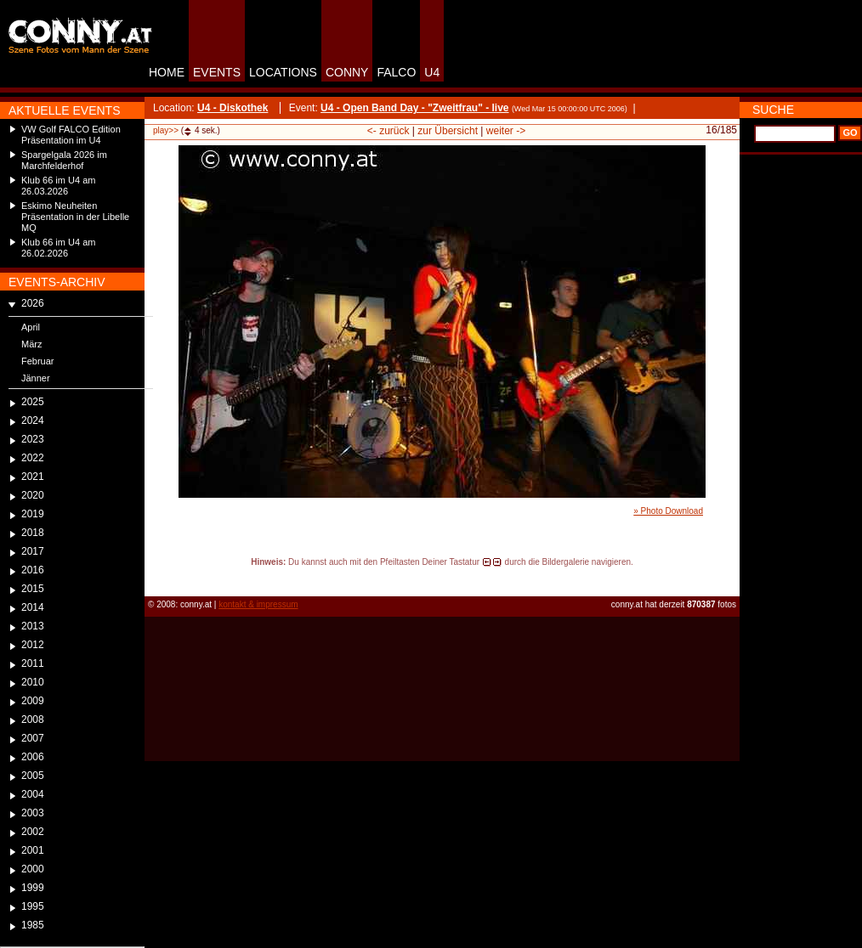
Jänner (35, 378)
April (30, 327)
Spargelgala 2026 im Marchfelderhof (64, 160)
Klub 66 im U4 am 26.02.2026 (58, 247)
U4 (432, 72)
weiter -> (505, 131)
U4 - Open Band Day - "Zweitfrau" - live (414, 108)
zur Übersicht (447, 131)
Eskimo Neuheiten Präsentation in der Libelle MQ (75, 216)
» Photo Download (668, 511)
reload (159, 578)
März (31, 344)
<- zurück (388, 131)
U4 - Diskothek (232, 108)
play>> (166, 130)
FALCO (396, 72)
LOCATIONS (283, 72)
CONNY (347, 72)
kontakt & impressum (258, 604)
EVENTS (217, 72)
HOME (166, 72)
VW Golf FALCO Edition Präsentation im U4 (71, 134)
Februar (37, 361)
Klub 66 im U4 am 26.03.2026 (58, 185)
